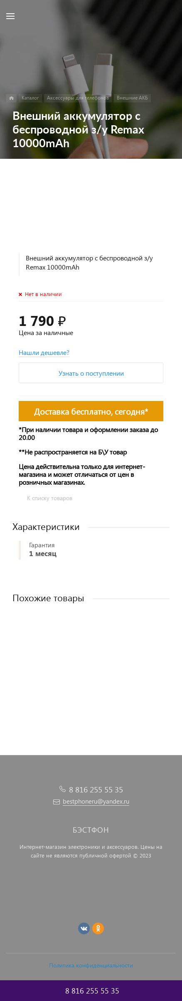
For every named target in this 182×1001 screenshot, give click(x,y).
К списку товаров (49, 498)
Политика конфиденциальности (91, 965)
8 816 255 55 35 (96, 789)
